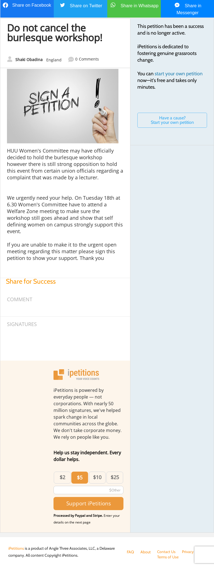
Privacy (188, 551)
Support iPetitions (88, 503)
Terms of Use (137, 557)
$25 (115, 477)
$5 (79, 477)
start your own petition (179, 74)
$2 (62, 477)
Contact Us (166, 551)
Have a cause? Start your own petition (172, 120)
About (145, 551)
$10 (97, 477)
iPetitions (16, 548)
